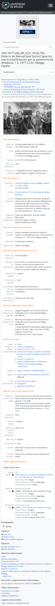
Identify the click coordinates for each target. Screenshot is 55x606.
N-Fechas (20, 349)
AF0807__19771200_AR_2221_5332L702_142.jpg (33, 507)
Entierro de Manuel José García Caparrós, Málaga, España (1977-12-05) (34, 354)
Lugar (19, 370)
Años (28, 349)
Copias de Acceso (11, 467)
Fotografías (21, 383)
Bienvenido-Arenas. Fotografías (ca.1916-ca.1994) (20, 79)
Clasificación (9, 72)
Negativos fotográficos (26, 386)
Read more (37, 211)
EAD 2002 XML (8, 549)
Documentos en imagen (26, 381)
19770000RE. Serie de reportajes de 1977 (19, 87)
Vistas (19, 344)
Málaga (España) (39, 370)
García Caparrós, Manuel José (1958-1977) (33, 374)
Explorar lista (7, 537)
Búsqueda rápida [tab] (9, 42)
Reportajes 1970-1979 (12, 84)
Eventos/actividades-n (25, 347)
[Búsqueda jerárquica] (25, 47)
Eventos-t (21, 359)
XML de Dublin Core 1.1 (11, 547)
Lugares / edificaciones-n (26, 361)
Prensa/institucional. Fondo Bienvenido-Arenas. (22, 82)
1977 (33, 349)
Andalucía (27, 370)
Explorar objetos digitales (12, 539)
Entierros (29, 359)
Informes (6, 534)
